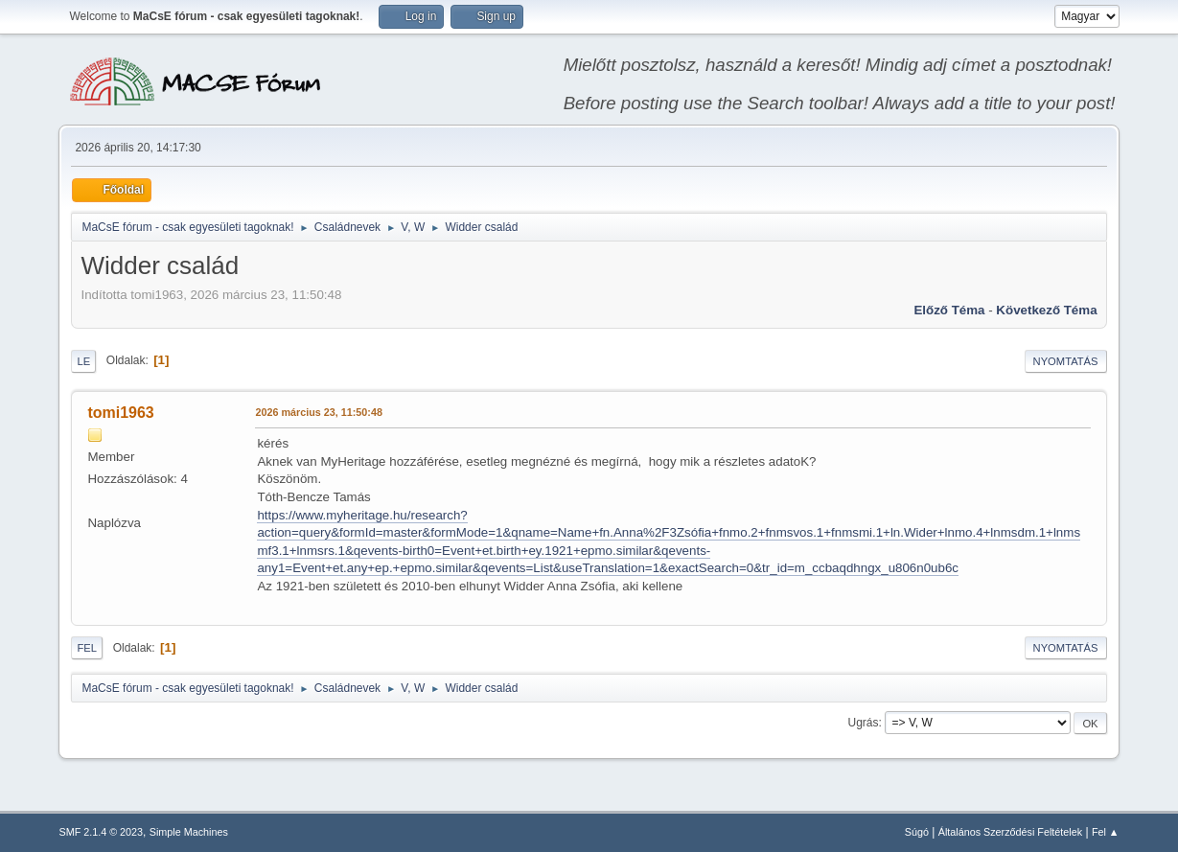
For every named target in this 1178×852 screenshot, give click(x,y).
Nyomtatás (1065, 361)
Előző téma (948, 310)
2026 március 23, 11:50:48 (318, 412)
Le (83, 361)
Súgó (917, 832)
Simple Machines (189, 832)
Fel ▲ (1106, 832)
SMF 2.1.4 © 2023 (100, 832)
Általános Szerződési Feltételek (1010, 832)
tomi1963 (120, 412)
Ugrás (863, 722)
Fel (87, 648)
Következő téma (1046, 310)
